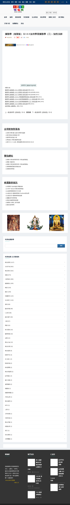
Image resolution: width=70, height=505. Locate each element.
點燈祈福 (8, 363)
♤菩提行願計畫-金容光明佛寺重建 (15, 133)
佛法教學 (9, 262)
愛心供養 (8, 422)
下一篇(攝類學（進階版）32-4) (42, 112)
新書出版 (8, 426)
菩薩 (8, 275)
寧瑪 (12, 2)
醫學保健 (9, 334)
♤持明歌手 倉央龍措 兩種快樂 (14, 186)
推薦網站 (15, 23)
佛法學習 (43, 17)
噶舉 (16, 2)
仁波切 (8, 313)
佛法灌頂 (8, 401)
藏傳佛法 (9, 283)
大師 (7, 321)
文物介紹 (7, 23)
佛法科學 (9, 346)
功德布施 (8, 418)
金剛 (7, 338)
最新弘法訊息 (6, 2)
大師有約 (9, 279)
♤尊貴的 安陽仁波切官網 (12, 202)
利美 (30, 2)
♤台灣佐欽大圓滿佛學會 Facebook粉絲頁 (17, 193)
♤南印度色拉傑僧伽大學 (12, 135)
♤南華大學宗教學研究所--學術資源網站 (16, 159)
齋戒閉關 (8, 367)
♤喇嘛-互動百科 (10, 162)
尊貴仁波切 (52, 17)
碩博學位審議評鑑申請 (28, 85)
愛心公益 (9, 342)
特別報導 (26, 17)
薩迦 (23, 2)
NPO (7, 405)
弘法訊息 (35, 17)
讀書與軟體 (9, 392)
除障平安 (8, 355)
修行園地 (61, 17)
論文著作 (9, 317)
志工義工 (8, 359)
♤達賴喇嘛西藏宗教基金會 (13, 166)
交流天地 (9, 266)
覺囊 (27, 2)
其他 (22, 23)
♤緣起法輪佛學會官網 (11, 200)
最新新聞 (18, 17)
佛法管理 (8, 350)
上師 (7, 409)
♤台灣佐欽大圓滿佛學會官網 (13, 195)
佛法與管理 (9, 371)
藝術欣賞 (9, 308)
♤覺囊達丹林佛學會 (11, 198)
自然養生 (8, 376)
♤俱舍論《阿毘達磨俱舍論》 (13, 139)
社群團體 (8, 439)
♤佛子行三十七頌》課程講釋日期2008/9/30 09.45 (19, 142)
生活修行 (9, 300)
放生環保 (8, 434)
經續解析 (9, 296)
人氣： (26, 37)
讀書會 (8, 388)
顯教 (34, 2)
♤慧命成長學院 (9, 204)
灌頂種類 (8, 384)
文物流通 (8, 413)
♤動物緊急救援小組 (11, 137)
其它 (7, 430)
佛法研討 (9, 270)
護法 (8, 292)
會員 (11, 17)
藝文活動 (8, 380)
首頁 (5, 17)
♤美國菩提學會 (9, 169)
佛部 (8, 287)
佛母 (7, 304)
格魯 (19, 2)
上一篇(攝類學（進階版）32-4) (15, 112)
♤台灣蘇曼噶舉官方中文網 (13, 191)
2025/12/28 (35, 472)
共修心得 (8, 397)
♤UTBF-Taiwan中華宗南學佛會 (14, 188)
